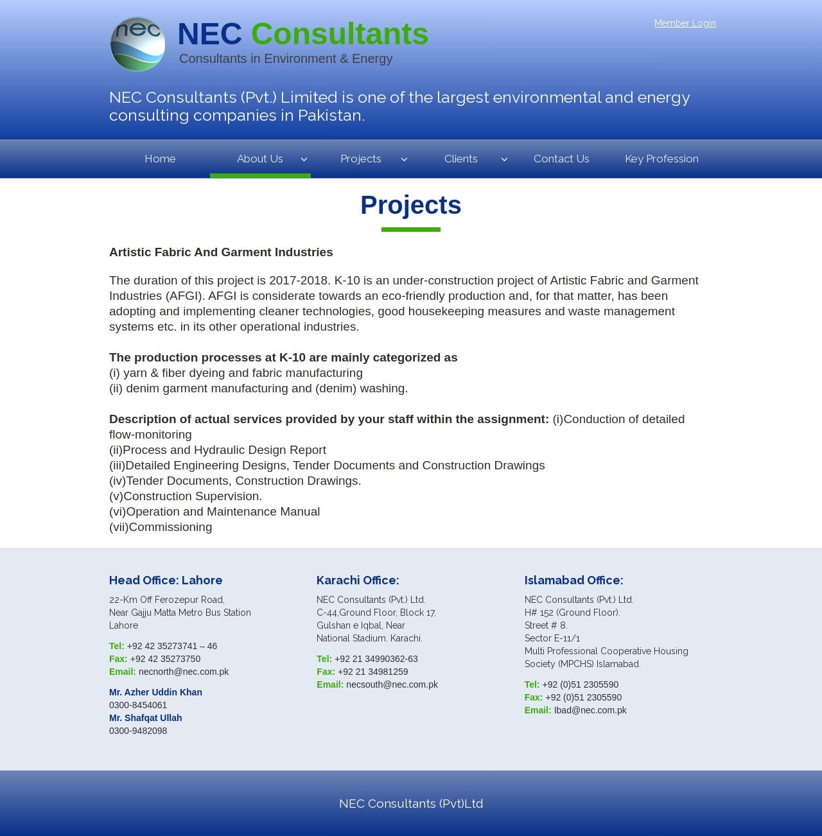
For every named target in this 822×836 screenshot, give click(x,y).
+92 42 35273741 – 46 (172, 646)
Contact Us (562, 158)
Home (160, 158)
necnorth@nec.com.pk (184, 671)
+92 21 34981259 (373, 671)
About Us (260, 158)
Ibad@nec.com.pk (590, 710)
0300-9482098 (138, 731)
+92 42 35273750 (165, 659)
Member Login (685, 23)
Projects (360, 158)
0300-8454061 (138, 705)
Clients (461, 158)
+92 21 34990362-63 (376, 659)
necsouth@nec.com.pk (392, 684)
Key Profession (662, 158)
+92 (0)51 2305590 (581, 684)
